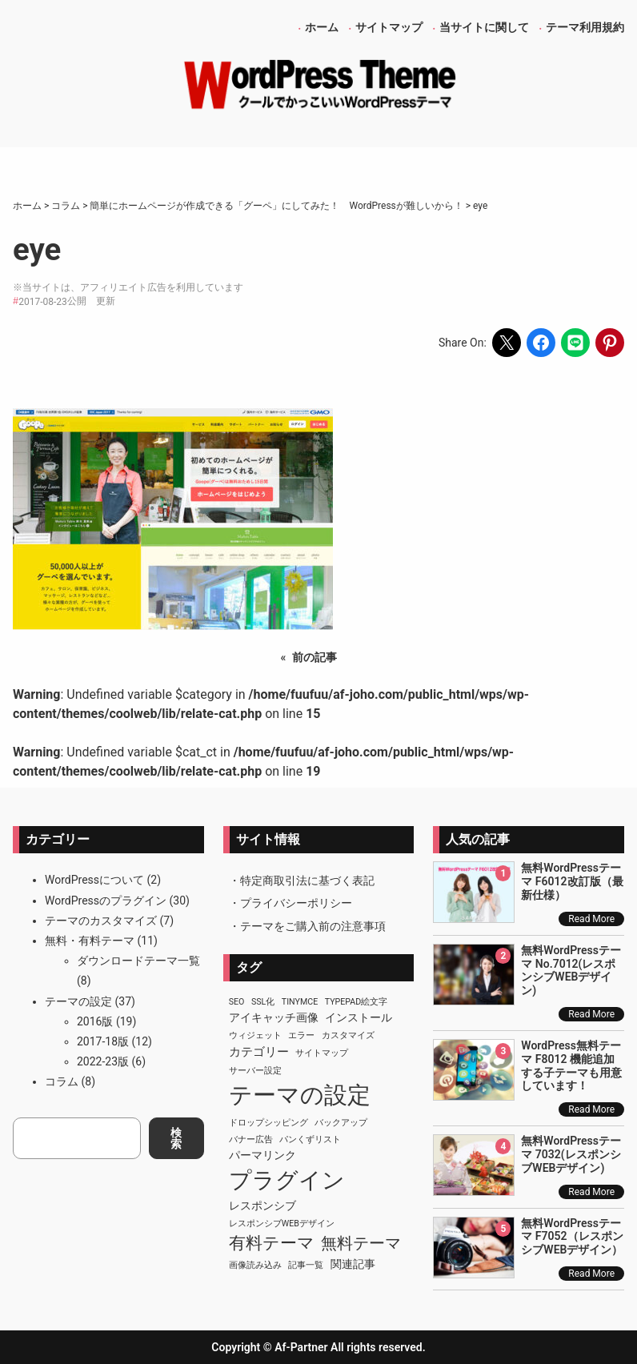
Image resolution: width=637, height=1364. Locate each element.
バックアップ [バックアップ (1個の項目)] (340, 1122)
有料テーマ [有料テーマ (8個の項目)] (271, 1243)
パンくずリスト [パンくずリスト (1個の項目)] (310, 1139)
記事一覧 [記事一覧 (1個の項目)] (305, 1265)
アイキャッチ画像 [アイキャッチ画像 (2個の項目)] (273, 1017)
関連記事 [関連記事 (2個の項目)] (353, 1264)
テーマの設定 (78, 1001)
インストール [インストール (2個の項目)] (358, 1017)
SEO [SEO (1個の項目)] (237, 1002)
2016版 (95, 1021)
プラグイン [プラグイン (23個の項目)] (287, 1180)
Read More (591, 919)
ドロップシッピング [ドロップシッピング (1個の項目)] (268, 1122)
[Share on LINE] (575, 342)
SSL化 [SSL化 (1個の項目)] (262, 1002)
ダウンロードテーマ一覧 (138, 960)
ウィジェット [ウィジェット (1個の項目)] (255, 1035)
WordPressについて (94, 879)
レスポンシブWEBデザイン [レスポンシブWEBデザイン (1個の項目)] (282, 1223)
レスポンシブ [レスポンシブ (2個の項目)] (262, 1205)
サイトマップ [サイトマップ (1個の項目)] (321, 1053)
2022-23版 (103, 1061)
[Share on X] (506, 342)
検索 (176, 1138)
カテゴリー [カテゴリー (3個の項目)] (259, 1052)
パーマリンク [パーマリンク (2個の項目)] (262, 1155)
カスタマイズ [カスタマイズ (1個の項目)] (348, 1035)
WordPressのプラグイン (105, 900)
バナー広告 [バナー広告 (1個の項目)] (251, 1139)
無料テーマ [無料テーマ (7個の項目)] (361, 1243)
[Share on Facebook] (541, 342)
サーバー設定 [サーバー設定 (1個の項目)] (255, 1070)
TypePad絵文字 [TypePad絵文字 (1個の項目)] (356, 1002)
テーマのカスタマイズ (101, 920)
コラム (61, 1081)
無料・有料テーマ (89, 940)
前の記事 (314, 657)
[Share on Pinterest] (609, 342)
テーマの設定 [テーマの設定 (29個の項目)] (300, 1095)
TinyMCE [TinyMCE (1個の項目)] (300, 1002)
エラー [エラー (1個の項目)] (301, 1035)
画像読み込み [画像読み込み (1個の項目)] (255, 1265)
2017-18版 (103, 1041)
